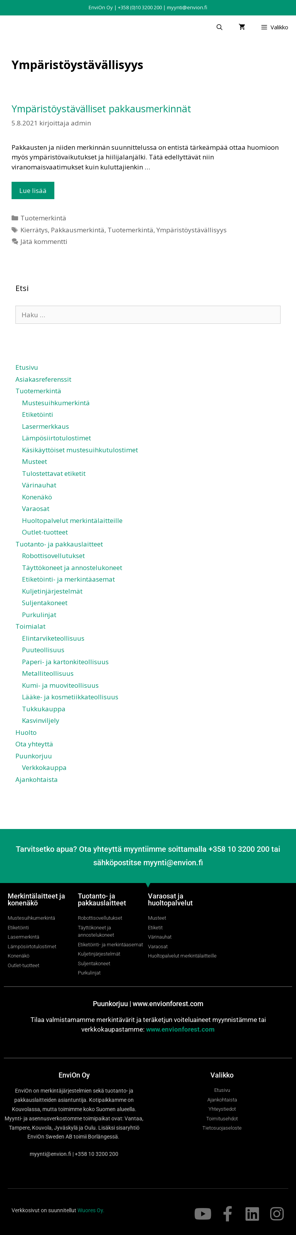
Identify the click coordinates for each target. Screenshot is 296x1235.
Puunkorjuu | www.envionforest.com (148, 1004)
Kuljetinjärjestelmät (52, 591)
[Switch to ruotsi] (151, 801)
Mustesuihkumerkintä (56, 402)
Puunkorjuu (33, 755)
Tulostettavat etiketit (54, 473)
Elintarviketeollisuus (53, 638)
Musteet (34, 461)
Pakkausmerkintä (77, 229)
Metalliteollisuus (48, 673)
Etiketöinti (37, 414)
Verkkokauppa (44, 767)
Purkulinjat (39, 614)
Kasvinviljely (40, 720)
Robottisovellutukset (53, 555)
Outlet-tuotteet (45, 532)
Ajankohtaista (36, 779)
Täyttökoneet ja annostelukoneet (72, 567)
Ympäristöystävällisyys (191, 229)
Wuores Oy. (90, 1210)
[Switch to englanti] (151, 795)
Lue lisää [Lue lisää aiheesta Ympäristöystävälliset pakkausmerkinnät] (33, 190)
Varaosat (35, 508)
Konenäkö (37, 496)
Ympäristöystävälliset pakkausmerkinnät (101, 108)
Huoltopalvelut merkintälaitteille (72, 520)
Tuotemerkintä (43, 217)
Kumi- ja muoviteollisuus (60, 685)
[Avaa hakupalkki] (219, 27)
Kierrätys (34, 229)
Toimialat (30, 626)
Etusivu (26, 367)
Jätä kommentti (43, 241)
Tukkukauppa (44, 708)
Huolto (26, 732)
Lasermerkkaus (45, 426)
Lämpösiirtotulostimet (56, 437)
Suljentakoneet (44, 602)
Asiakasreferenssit (43, 379)
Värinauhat (39, 484)
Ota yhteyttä (34, 743)
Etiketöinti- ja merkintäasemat (68, 579)
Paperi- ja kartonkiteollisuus (65, 661)
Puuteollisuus (43, 649)
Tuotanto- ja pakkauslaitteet (59, 544)
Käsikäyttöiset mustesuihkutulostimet (80, 449)
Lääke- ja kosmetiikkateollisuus (70, 696)
